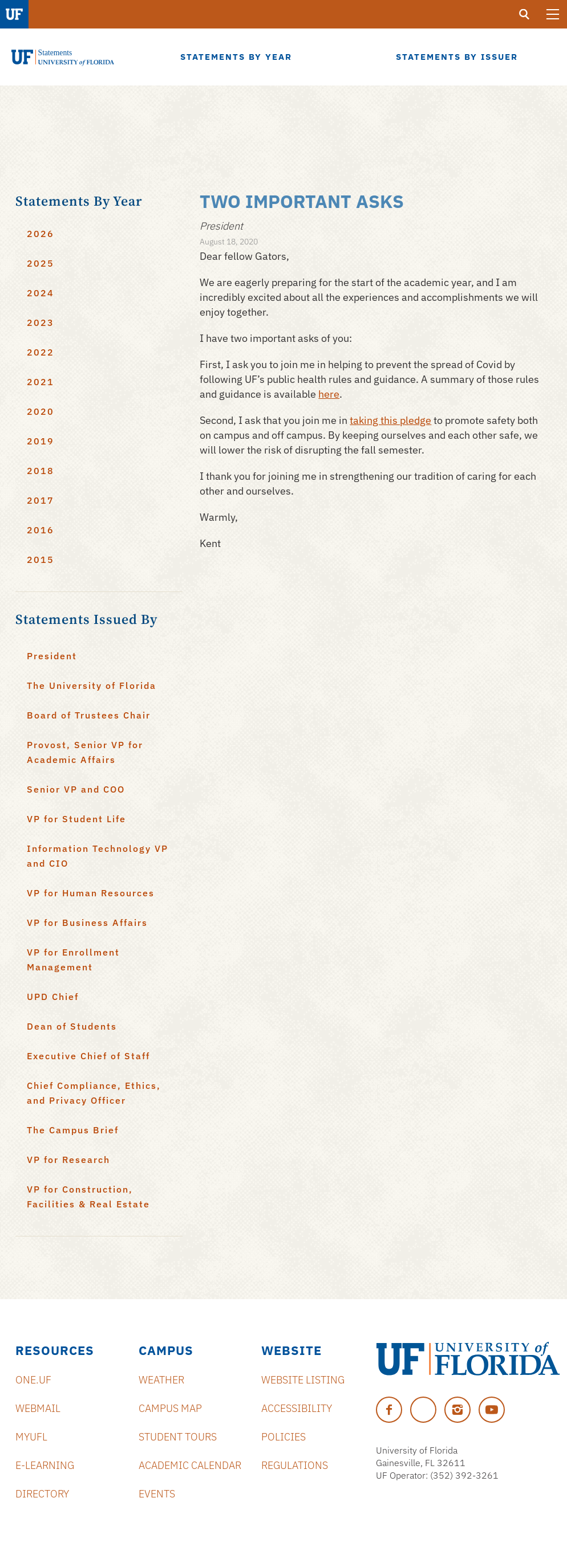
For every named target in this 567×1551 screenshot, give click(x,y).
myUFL (31, 1436)
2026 (40, 233)
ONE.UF (33, 1379)
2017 (40, 500)
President (52, 656)
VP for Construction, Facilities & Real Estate (88, 1196)
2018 (40, 470)
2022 (40, 352)
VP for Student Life (76, 819)
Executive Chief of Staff (88, 1056)
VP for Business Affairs (87, 922)
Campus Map (170, 1408)
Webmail (37, 1408)
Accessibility (296, 1408)
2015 (40, 559)
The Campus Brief (73, 1130)
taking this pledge (390, 420)
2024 (40, 293)
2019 (40, 441)
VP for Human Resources (91, 893)
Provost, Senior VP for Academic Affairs (85, 752)
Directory (42, 1493)
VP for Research (68, 1159)
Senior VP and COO (76, 789)
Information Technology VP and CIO (97, 856)
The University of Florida (91, 685)
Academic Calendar (190, 1465)
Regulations (294, 1465)
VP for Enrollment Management (73, 959)
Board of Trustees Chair (89, 715)
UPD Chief (53, 996)
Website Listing (303, 1379)
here (328, 394)
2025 (40, 263)
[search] (524, 14)
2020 (40, 411)
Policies (283, 1436)
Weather (161, 1379)
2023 (40, 322)
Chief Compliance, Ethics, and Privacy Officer (94, 1093)
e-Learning (44, 1465)
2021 (40, 381)
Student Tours (178, 1436)
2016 (40, 530)
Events (157, 1493)
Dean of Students (72, 1026)
